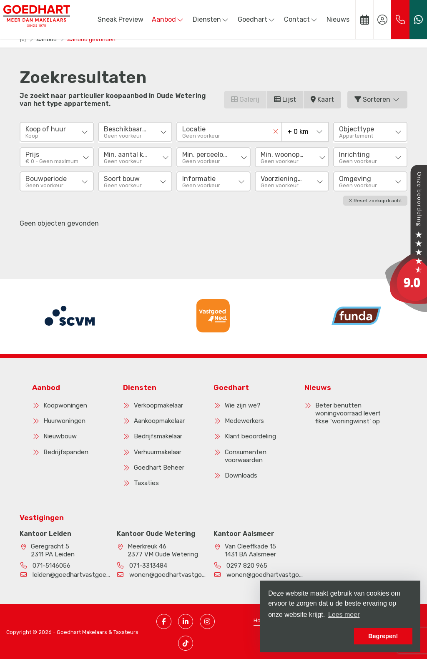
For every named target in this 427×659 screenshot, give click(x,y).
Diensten (211, 19)
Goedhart (257, 19)
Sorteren (377, 99)
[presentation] (203, 339)
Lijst (285, 99)
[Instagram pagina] (207, 619)
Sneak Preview (120, 19)
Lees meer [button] (344, 614)
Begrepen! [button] (383, 636)
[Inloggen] (382, 19)
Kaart (322, 99)
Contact (301, 19)
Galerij (245, 99)
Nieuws (338, 19)
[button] (375, 199)
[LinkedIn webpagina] (185, 619)
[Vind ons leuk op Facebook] (163, 619)
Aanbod (168, 19)
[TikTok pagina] (185, 641)
